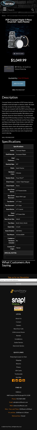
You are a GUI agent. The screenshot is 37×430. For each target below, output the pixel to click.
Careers (18, 325)
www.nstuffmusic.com (20, 405)
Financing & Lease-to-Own (18, 357)
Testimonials (18, 374)
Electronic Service (18, 346)
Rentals (18, 335)
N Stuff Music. (8, 426)
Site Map (18, 377)
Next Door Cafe (18, 329)
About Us (19, 318)
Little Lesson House (18, 332)
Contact (18, 322)
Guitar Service (18, 342)
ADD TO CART (18, 83)
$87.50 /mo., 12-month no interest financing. (17, 69)
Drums (4, 15)
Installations (18, 339)
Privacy (18, 367)
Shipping (18, 360)
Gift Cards (18, 370)
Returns (18, 363)
